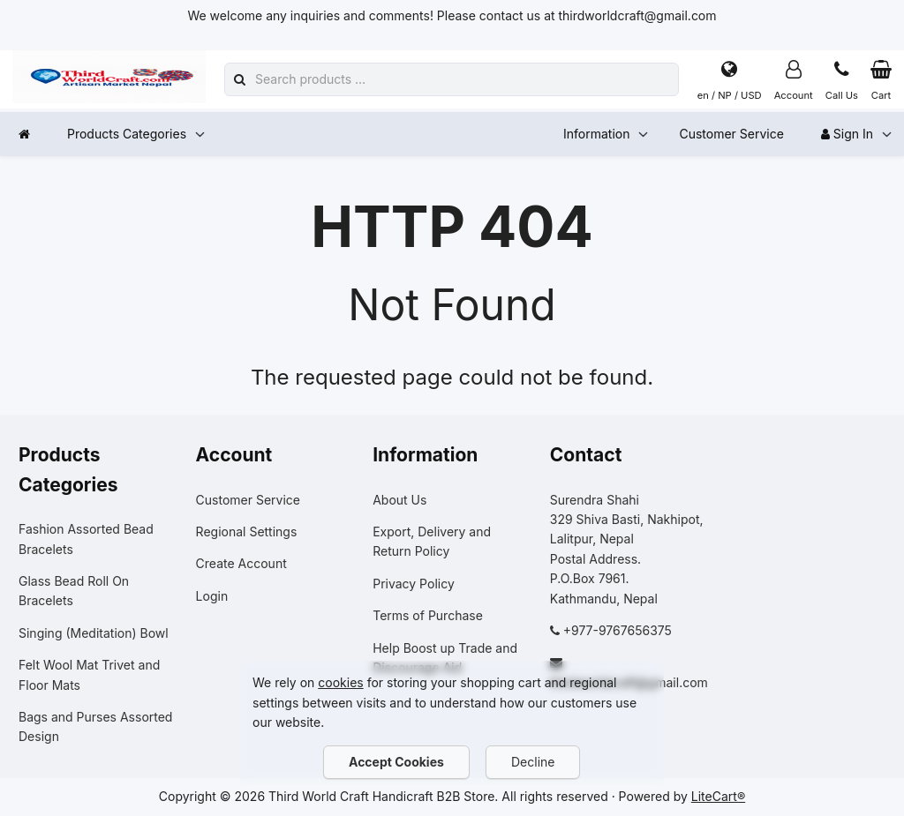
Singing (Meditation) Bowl (94, 632)
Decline (532, 761)
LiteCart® (718, 796)
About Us (399, 499)
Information (596, 133)
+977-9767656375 (617, 630)
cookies (340, 682)
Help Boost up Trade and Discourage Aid (445, 657)
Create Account (241, 563)
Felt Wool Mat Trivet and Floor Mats (89, 674)
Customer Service (731, 133)
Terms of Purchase (428, 615)
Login (212, 595)
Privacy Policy (414, 583)
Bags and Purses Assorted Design (95, 726)
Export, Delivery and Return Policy (432, 541)
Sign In (847, 133)
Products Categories (126, 133)
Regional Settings (247, 531)
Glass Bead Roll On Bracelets (74, 590)
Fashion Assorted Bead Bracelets (86, 538)
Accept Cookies (396, 761)
